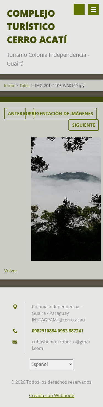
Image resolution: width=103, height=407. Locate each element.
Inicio (9, 85)
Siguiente (83, 125)
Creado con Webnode (51, 395)
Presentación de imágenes (61, 114)
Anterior (19, 114)
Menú (93, 9)
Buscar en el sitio (79, 9)
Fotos (24, 85)
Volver (10, 271)
